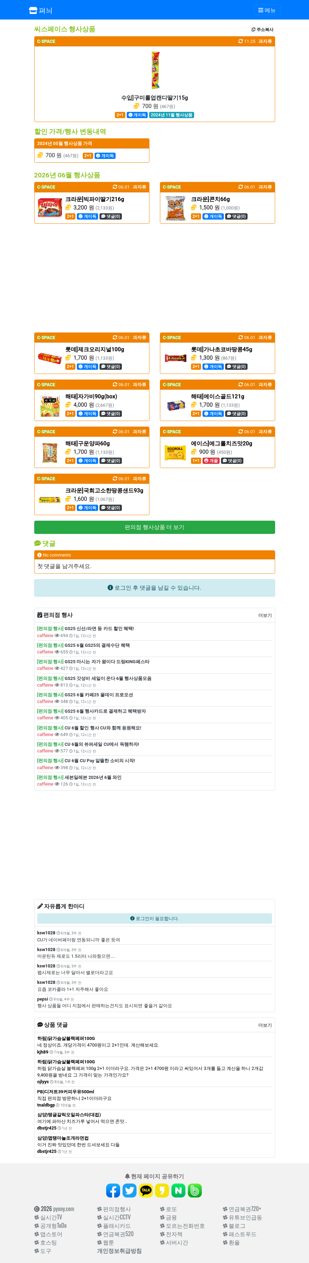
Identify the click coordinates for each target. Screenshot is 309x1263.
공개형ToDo (50, 1225)
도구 (43, 1250)
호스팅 (45, 1242)
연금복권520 (115, 1234)
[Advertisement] (154, 278)
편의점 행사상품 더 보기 (155, 527)
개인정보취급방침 (119, 1250)
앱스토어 (48, 1234)
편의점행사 (114, 1208)
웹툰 (106, 1242)
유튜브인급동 (243, 1217)
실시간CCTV (114, 1217)
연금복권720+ (242, 1208)
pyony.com (63, 1208)
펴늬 (41, 10)
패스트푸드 (240, 1234)
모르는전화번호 (182, 1225)
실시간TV (48, 1217)
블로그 (234, 1225)
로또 (168, 1208)
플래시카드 (114, 1225)
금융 (168, 1217)
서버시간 (174, 1242)
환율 (231, 1242)
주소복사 (262, 29)
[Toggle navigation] (267, 10)
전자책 (171, 1234)
